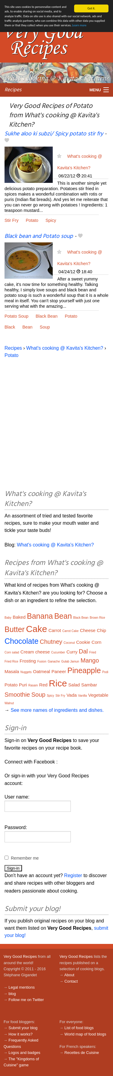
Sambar (89, 684)
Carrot (55, 630)
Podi (105, 672)
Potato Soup (16, 316)
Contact (71, 981)
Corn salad (12, 652)
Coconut (69, 642)
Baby (8, 617)
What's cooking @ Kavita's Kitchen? (64, 348)
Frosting (28, 660)
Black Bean (47, 316)
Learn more (79, 25)
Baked (19, 617)
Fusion (41, 661)
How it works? (20, 1034)
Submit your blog (22, 1028)
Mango (89, 660)
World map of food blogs (85, 1034)
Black (10, 327)
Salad (74, 684)
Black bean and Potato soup (39, 236)
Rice (58, 683)
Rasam (33, 685)
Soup (45, 327)
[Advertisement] (56, 423)
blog (12, 993)
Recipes (13, 90)
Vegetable (98, 695)
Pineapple (84, 670)
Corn (97, 642)
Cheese (88, 630)
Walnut (9, 703)
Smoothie (17, 694)
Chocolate (22, 641)
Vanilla (82, 695)
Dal (83, 651)
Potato (32, 220)
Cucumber (58, 652)
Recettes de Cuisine (81, 1052)
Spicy (51, 220)
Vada (72, 695)
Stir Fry (11, 220)
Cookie (83, 642)
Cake (36, 629)
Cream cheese (35, 651)
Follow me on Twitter (26, 999)
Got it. (91, 8)
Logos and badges (24, 1052)
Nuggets (26, 672)
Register (73, 875)
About (69, 975)
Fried (92, 652)
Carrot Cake (70, 631)
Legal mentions (21, 987)
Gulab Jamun (70, 661)
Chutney (51, 641)
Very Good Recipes (20, 956)
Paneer (59, 671)
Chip (101, 630)
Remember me (25, 858)
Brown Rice (97, 617)
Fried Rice (11, 661)
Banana (40, 616)
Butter (15, 629)
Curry (71, 651)
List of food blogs (79, 1028)
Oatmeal (41, 671)
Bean (27, 327)
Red (43, 684)
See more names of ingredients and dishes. (57, 710)
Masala (12, 671)
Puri (23, 684)
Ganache (54, 661)
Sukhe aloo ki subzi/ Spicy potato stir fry (54, 133)
